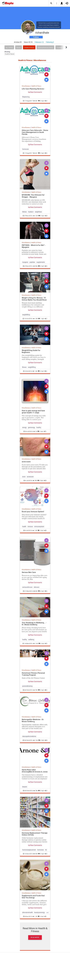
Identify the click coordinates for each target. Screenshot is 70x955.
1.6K (35, 371)
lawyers (24, 787)
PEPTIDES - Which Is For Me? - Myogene (34, 246)
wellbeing (31, 639)
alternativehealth (27, 912)
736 (35, 791)
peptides (32, 262)
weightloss (38, 212)
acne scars (26, 462)
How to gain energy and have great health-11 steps (33, 411)
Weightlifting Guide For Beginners (31, 351)
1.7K (35, 916)
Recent (19, 47)
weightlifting (26, 315)
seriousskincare (27, 587)
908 (35, 854)
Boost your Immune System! (33, 511)
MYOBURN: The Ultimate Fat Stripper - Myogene (33, 196)
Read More (35, 937)
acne (23, 476)
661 (35, 153)
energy (24, 427)
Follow (36, 37)
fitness (24, 367)
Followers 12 (39, 42)
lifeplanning (26, 97)
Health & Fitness (29, 47)
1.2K (35, 216)
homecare (25, 149)
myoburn (30, 212)
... (48, 912)
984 (35, 266)
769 (35, 690)
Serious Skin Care (29, 572)
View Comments (35, 92)
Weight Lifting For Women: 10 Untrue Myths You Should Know (34, 299)
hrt (46, 850)
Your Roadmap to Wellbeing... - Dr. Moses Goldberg (34, 624)
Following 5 (50, 42)
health (24, 526)
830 (35, 591)
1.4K (35, 643)
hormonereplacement (29, 850)
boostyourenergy (39, 912)
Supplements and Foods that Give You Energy (33, 896)
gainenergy (31, 427)
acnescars (30, 476)
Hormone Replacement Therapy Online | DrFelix (34, 834)
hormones (40, 850)
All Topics (9, 47)
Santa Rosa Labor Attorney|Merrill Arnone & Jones (35, 771)
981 (35, 101)
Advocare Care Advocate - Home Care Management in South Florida (35, 132)
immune (30, 526)
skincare (36, 587)
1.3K (34, 530)
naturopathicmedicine (29, 736)
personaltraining (27, 686)
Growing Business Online (45, 47)
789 (35, 481)
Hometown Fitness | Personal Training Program (33, 674)
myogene (25, 262)
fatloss (24, 212)
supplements (41, 262)
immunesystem (39, 526)
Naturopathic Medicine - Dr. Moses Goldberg (33, 720)
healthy (38, 427)
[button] (51, 3)
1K (35, 431)
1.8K (35, 319)
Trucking (59, 47)
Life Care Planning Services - (33, 89)
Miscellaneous (26, 86)
